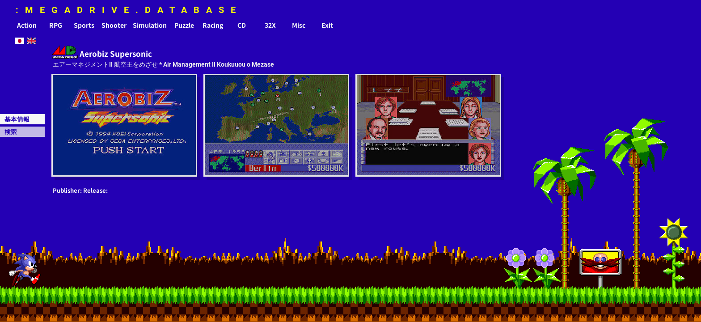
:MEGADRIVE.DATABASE (129, 9)
